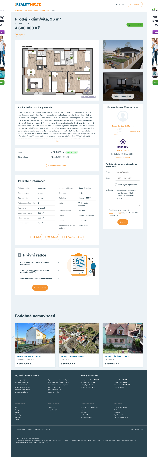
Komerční (18, 417)
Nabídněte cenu (71, 152)
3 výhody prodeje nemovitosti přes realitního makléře (39, 271)
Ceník (115, 410)
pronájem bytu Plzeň (22, 382)
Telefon (109, 178)
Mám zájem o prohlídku (127, 184)
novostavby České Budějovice (58, 385)
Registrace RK (118, 415)
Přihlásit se (134, 4)
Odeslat (123, 222)
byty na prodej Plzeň (22, 380)
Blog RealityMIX (86, 417)
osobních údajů (115, 213)
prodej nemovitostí (87, 380)
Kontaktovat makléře (57, 165)
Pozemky (18, 415)
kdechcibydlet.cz (53, 410)
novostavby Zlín (53, 392)
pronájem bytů (86, 382)
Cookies (29, 429)
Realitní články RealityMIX (89, 407)
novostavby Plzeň (21, 385)
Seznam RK (119, 4)
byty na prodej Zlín (54, 387)
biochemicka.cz (86, 415)
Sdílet (37, 237)
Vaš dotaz (109, 190)
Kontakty (117, 412)
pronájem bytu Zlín (54, 390)
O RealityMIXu (20, 429)
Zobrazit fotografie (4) (122, 96)
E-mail (108, 172)
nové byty (117, 387)
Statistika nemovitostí (121, 407)
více (57, 141)
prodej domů (118, 380)
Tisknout (53, 237)
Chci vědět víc (40, 288)
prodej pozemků (119, 385)
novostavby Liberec (21, 392)
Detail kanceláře (123, 157)
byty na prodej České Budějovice (59, 380)
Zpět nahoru (135, 429)
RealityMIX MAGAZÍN (121, 417)
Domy (17, 410)
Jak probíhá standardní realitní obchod (39, 278)
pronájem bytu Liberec (22, 390)
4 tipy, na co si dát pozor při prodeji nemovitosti (39, 263)
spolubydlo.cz (52, 407)
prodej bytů (84, 385)
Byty (16, 407)
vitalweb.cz (84, 412)
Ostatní (17, 420)
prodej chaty (118, 382)
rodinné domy (85, 387)
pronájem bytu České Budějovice (59, 382)
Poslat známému (73, 237)
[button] (145, 338)
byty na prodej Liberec (22, 387)
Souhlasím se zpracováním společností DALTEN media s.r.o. (123, 213)
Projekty (17, 412)
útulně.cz (84, 410)
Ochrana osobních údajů (42, 429)
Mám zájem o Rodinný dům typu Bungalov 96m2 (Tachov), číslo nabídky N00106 (127, 197)
